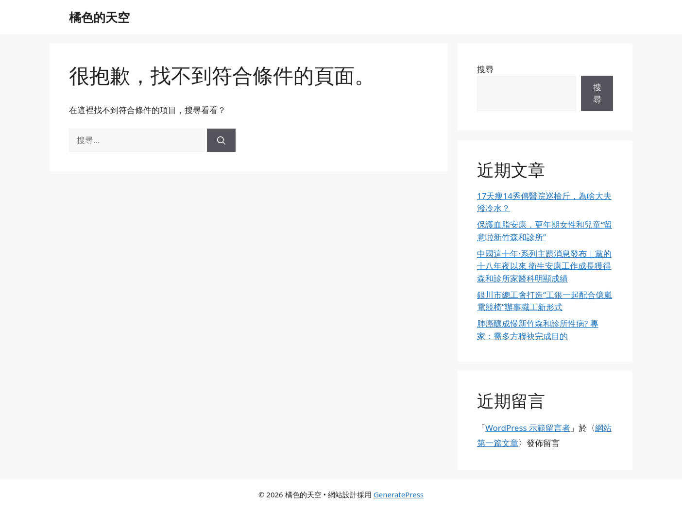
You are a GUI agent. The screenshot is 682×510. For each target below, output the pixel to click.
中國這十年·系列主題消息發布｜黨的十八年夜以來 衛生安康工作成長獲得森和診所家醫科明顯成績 (544, 266)
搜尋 (485, 69)
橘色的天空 (99, 17)
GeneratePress (399, 494)
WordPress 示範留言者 (527, 427)
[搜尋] (221, 140)
